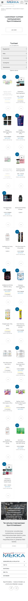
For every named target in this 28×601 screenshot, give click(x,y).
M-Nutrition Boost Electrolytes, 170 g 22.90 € (7, 173)
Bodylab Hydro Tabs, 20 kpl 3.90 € (7, 328)
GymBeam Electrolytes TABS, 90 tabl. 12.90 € (7, 443)
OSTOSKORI (6, 575)
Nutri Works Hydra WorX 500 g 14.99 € (7, 367)
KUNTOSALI (6, 568)
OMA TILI (5, 572)
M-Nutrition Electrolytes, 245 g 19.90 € (7, 406)
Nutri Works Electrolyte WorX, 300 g (20, 369)
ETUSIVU (3, 8)
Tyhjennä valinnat (14, 70)
